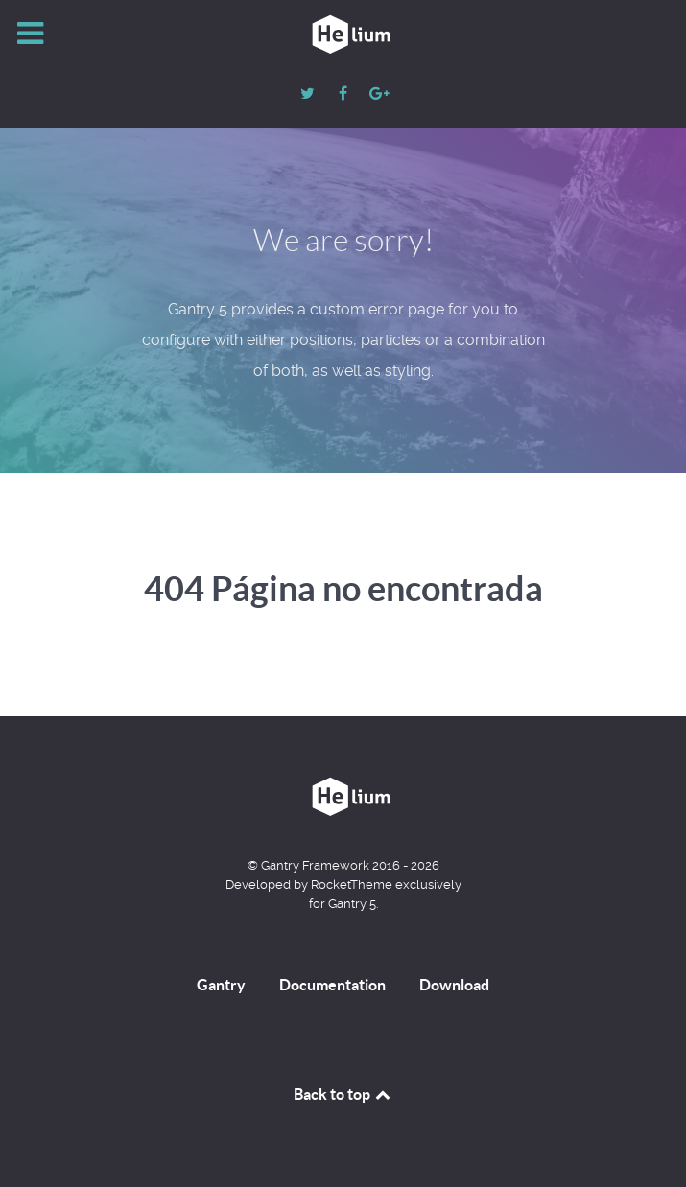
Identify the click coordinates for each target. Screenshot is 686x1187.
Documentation (332, 984)
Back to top (343, 1094)
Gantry (221, 984)
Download (454, 984)
